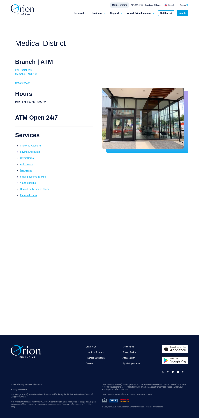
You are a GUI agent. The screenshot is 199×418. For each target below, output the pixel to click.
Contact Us (91, 346)
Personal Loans (28, 195)
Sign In (182, 13)
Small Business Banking (33, 176)
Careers (89, 363)
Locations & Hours (152, 5)
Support (116, 13)
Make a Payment (119, 5)
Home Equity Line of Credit (34, 189)
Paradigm (159, 407)
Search (184, 5)
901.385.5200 (137, 5)
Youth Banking (28, 182)
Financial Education (95, 358)
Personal (80, 13)
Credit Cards (27, 158)
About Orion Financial (140, 13)
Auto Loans (26, 164)
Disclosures (128, 346)
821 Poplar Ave (23, 70)
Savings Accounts (30, 151)
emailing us (106, 389)
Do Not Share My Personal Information (26, 384)
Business (98, 13)
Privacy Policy (129, 352)
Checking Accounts (30, 145)
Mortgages (26, 170)
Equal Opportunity (131, 363)
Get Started (166, 13)
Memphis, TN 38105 (26, 74)
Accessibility (129, 358)
